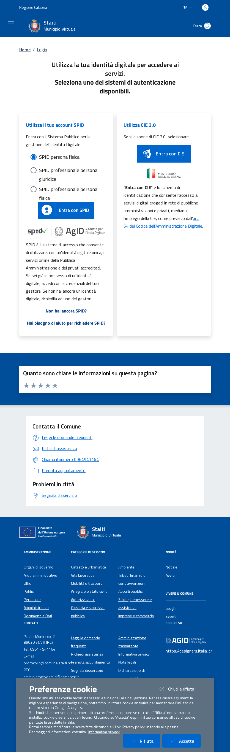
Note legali (127, 662)
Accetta (185, 740)
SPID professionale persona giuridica (68, 170)
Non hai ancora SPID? (66, 311)
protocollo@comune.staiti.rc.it (49, 663)
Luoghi (171, 608)
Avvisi (170, 575)
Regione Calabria (33, 7)
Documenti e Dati (38, 616)
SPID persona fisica (59, 157)
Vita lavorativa (82, 575)
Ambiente (126, 567)
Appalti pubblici (130, 591)
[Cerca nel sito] (207, 26)
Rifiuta (145, 740)
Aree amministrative (40, 575)
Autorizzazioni (83, 600)
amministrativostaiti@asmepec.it (51, 677)
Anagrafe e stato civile (89, 591)
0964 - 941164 (42, 649)
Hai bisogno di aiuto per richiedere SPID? (66, 323)
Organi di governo (38, 567)
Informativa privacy (134, 654)
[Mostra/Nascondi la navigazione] (11, 23)
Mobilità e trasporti (87, 583)
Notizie (171, 567)
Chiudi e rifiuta (179, 688)
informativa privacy (104, 732)
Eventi (171, 616)
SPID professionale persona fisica (68, 189)
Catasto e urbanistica (88, 567)
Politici (29, 591)
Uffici (28, 583)
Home (25, 49)
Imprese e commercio (136, 616)
